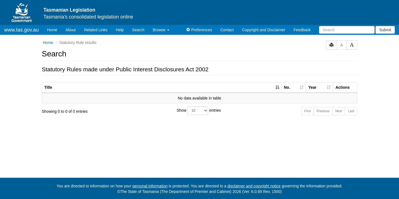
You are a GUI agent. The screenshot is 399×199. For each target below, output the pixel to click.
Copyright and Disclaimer (263, 30)
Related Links (96, 30)
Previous (323, 111)
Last (351, 111)
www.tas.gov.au (21, 30)
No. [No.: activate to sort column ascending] (287, 87)
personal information (150, 186)
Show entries (199, 110)
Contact (227, 30)
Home (54, 29)
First (307, 111)
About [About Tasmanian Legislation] (71, 30)
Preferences (199, 30)
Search (138, 30)
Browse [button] (161, 30)
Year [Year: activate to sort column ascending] (312, 87)
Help (120, 30)
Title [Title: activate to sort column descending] (48, 87)
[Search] (347, 30)
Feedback (302, 30)
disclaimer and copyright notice (254, 186)
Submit (385, 30)
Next (338, 111)
